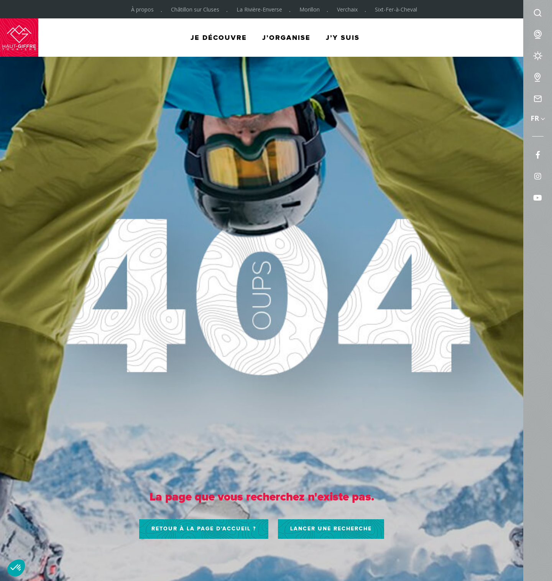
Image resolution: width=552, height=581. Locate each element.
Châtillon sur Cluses (195, 9)
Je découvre (219, 37)
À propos (142, 9)
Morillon (309, 9)
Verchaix (347, 9)
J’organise (286, 37)
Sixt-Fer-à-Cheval (396, 9)
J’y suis (343, 37)
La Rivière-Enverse (259, 9)
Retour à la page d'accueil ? (203, 528)
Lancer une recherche (331, 528)
